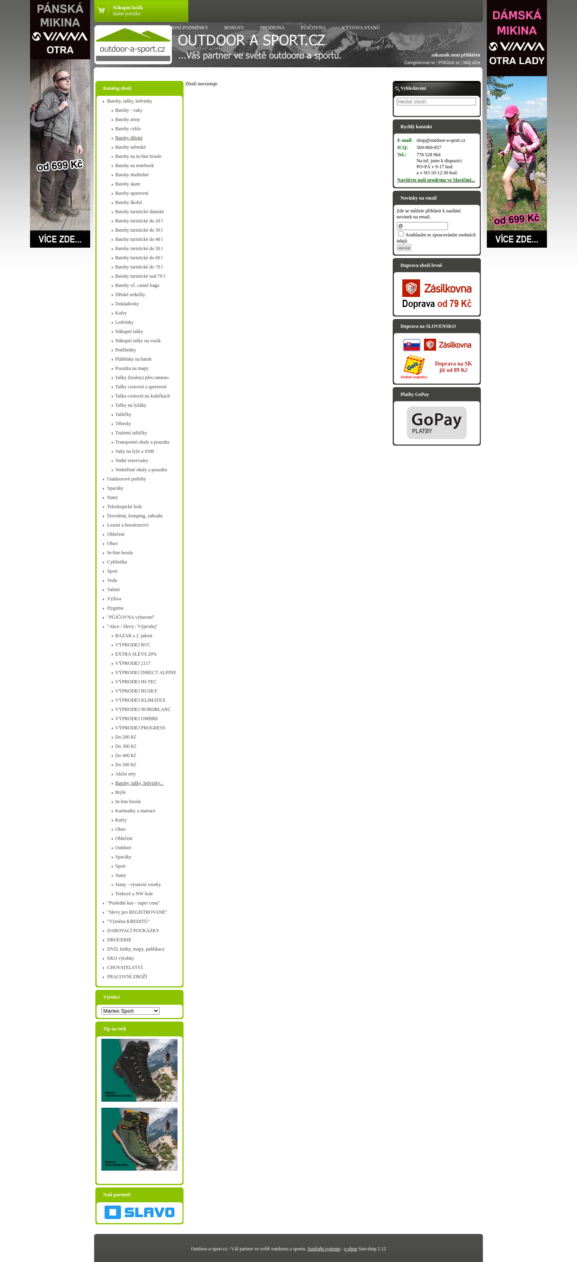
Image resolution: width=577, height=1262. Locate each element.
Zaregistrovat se (419, 62)
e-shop (350, 1249)
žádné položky (127, 13)
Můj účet (471, 62)
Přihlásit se (449, 62)
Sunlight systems (324, 1249)
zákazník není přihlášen (455, 55)
